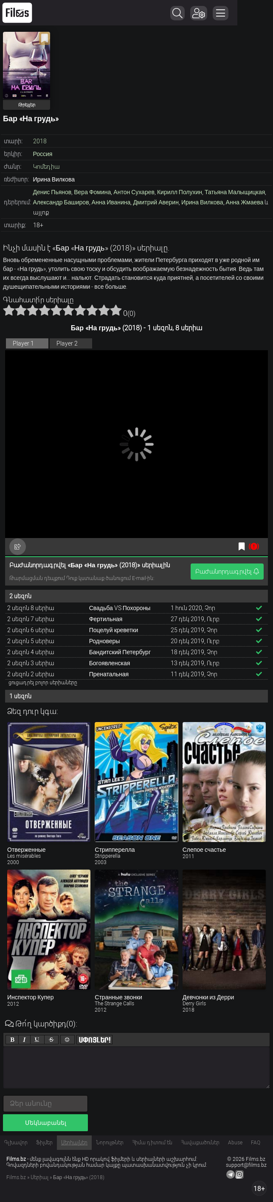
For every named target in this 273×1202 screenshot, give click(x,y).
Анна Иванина (111, 202)
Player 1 (23, 343)
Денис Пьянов (52, 192)
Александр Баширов (61, 202)
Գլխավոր (16, 1143)
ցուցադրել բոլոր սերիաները (42, 683)
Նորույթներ (110, 1143)
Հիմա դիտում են (152, 1143)
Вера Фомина (92, 192)
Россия (43, 154)
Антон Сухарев (134, 192)
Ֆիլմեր (44, 1143)
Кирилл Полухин (179, 192)
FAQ (255, 1143)
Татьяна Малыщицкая (235, 192)
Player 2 (67, 343)
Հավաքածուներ (200, 1143)
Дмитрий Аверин (156, 202)
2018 (40, 141)
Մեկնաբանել (45, 1122)
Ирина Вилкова (202, 202)
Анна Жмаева (245, 202)
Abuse (235, 1143)
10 (116, 310)
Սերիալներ (74, 1143)
